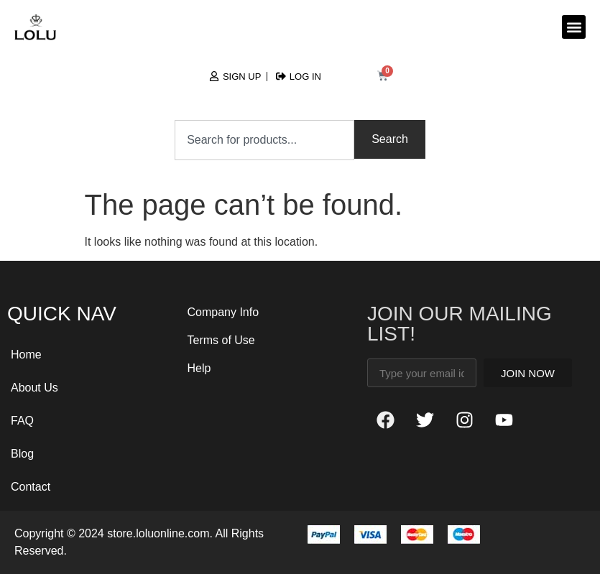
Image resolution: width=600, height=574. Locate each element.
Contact (30, 487)
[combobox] (264, 140)
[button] (574, 27)
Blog (22, 454)
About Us (34, 387)
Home (26, 354)
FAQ (22, 421)
